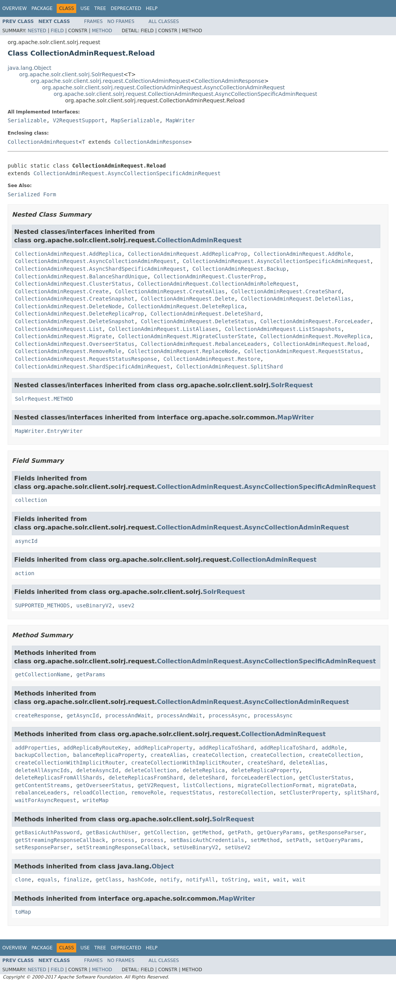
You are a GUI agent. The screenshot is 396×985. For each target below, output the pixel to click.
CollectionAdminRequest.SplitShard (229, 366)
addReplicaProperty (163, 748)
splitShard (360, 792)
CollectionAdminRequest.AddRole (302, 254)
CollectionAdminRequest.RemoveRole (68, 351)
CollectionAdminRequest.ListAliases (163, 329)
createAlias (168, 755)
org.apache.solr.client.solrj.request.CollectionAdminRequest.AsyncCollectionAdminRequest (163, 87)
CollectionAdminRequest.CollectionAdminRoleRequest (216, 284)
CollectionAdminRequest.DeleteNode (68, 306)
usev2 (126, 605)
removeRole (147, 792)
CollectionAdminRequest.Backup (239, 269)
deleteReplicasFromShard (145, 778)
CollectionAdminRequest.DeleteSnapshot (74, 321)
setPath (297, 840)
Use (85, 8)
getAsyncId (83, 715)
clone (23, 879)
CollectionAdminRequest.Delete (187, 299)
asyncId (26, 541)
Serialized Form (32, 194)
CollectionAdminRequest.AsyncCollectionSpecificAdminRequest (127, 173)
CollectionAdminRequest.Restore (212, 359)
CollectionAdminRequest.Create (61, 291)
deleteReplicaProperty (265, 770)
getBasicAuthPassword (47, 832)
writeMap (95, 800)
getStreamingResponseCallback (60, 840)
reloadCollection (99, 792)
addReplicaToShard (226, 748)
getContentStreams (42, 785)
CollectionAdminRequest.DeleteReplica (186, 306)
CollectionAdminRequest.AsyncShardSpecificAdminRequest (100, 269)
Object (163, 866)
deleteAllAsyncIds (42, 770)
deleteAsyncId (97, 770)
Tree (100, 8)
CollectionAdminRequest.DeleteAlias (296, 299)
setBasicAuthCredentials (207, 840)
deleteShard (207, 778)
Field (57, 30)
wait (260, 879)
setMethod (265, 840)
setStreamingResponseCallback (121, 847)
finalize (76, 879)
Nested (37, 30)
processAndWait (128, 715)
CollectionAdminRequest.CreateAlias (170, 291)
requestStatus (191, 792)
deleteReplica (204, 770)
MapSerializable (135, 120)
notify (170, 879)
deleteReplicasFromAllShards (58, 778)
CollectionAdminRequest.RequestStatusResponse (86, 359)
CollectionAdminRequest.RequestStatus (302, 351)
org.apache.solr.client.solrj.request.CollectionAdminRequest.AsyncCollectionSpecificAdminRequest (185, 94)
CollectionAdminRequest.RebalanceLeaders (204, 344)
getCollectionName (42, 674)
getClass (108, 879)
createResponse (37, 715)
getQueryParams (279, 832)
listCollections (207, 785)
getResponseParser (336, 832)
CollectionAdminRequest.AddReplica (68, 254)
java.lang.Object (29, 68)
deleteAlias (307, 763)
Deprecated (126, 8)
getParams (90, 674)
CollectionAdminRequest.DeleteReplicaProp (79, 314)
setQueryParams (337, 840)
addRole (333, 748)
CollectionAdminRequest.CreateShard (286, 291)
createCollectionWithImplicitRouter (70, 763)
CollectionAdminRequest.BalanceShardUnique (81, 276)
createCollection (218, 755)
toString (234, 879)
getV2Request (156, 785)
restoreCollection (245, 792)
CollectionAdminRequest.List (58, 329)
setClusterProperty (309, 792)
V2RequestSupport (79, 120)
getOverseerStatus (103, 785)
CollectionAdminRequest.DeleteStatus (197, 321)
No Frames (120, 21)
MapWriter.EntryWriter (49, 431)
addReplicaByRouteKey (95, 748)
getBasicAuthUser (111, 832)
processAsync (228, 715)
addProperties (36, 748)
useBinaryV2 (94, 605)
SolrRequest (292, 385)
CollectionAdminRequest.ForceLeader (315, 321)
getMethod (207, 832)
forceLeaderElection (262, 778)
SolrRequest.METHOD (44, 399)
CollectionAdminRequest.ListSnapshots (283, 329)
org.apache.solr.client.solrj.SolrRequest (71, 74)
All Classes (164, 21)
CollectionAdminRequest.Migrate (63, 336)
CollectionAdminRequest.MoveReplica (315, 336)
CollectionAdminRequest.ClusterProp (208, 276)
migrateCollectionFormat (275, 785)
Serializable (27, 120)
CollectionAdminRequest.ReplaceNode (183, 351)
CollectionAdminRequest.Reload (320, 344)
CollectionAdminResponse (229, 81)
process (123, 840)
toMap (23, 912)
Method (102, 30)
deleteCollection (151, 770)
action (24, 573)
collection (31, 500)
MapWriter (180, 120)
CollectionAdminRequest (43, 142)
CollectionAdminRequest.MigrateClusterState (186, 336)
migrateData (336, 785)
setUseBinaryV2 (195, 847)
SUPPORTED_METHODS (42, 605)
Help (152, 8)
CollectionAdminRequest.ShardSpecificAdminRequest (92, 366)
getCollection (165, 832)
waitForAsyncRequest (45, 800)
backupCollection (41, 755)
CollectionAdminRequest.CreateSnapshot (74, 299)
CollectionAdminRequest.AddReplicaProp (187, 254)
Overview (14, 8)
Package (41, 8)
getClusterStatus (325, 778)
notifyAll (200, 879)
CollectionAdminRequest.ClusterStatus (73, 284)
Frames (93, 21)
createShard (265, 763)
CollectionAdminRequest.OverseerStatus (74, 344)
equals (47, 879)
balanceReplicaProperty (108, 755)
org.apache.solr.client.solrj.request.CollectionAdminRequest (110, 81)
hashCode (141, 879)
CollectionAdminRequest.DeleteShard (205, 314)
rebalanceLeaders (41, 792)
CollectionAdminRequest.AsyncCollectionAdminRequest (95, 261)
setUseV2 (237, 847)
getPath (239, 832)
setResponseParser (42, 847)
